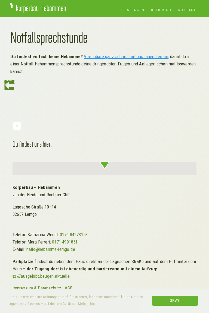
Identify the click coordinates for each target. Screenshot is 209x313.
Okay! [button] (175, 300)
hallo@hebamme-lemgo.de (50, 249)
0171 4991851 (65, 242)
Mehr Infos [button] (86, 303)
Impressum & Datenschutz (37, 288)
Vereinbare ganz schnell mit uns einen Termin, (126, 56)
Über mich (161, 10)
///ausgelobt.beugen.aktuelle (43, 276)
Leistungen (133, 10)
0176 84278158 (74, 234)
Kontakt (187, 10)
